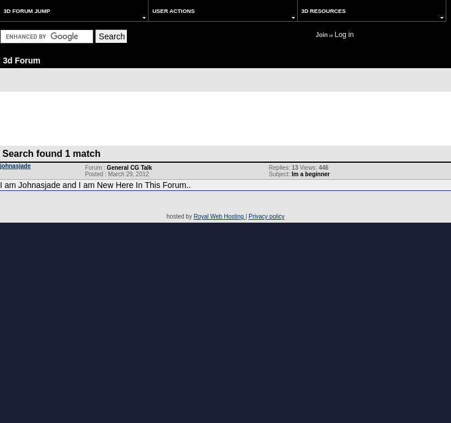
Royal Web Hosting (219, 216)
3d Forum (22, 60)
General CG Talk (129, 167)
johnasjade (15, 166)
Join (322, 35)
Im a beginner (311, 174)
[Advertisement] (225, 118)
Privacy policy (266, 216)
